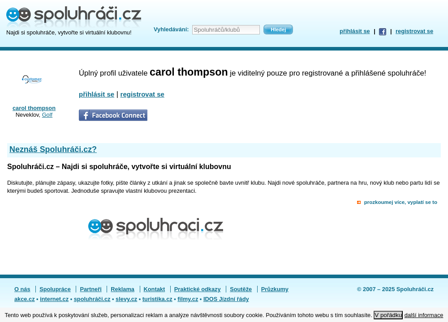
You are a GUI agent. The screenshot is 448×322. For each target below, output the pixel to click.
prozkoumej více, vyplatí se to (400, 202)
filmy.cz (187, 299)
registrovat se (414, 31)
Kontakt (154, 289)
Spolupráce (55, 289)
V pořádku (388, 315)
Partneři (90, 289)
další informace (424, 315)
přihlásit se (355, 31)
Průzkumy (275, 289)
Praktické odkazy (197, 289)
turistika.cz (157, 299)
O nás (22, 289)
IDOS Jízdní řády (226, 299)
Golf (47, 114)
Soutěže (241, 289)
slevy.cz (126, 299)
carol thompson (34, 108)
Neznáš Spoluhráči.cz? (53, 149)
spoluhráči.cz (92, 299)
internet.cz (54, 299)
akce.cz (24, 299)
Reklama (122, 289)
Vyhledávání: (171, 29)
